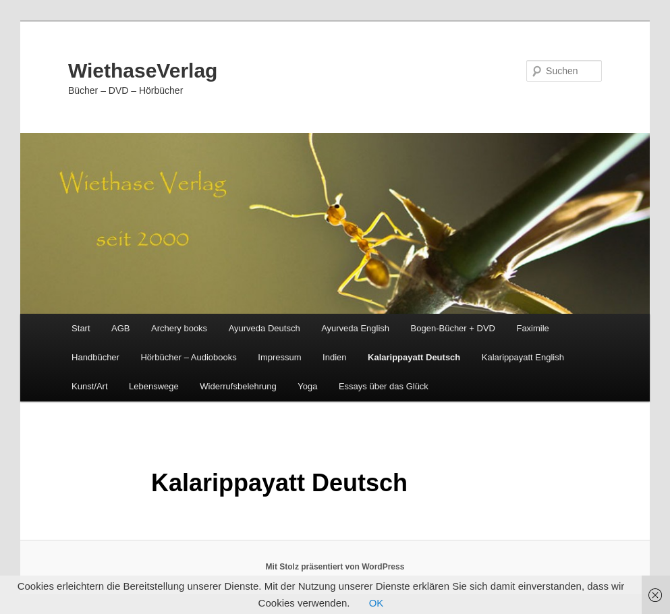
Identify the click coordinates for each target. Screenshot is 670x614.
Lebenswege (154, 386)
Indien (334, 357)
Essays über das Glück (383, 386)
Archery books (179, 328)
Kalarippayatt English (523, 357)
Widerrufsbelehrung (238, 386)
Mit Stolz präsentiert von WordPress (335, 566)
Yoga (307, 386)
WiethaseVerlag (143, 70)
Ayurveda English (355, 328)
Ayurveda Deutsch (264, 328)
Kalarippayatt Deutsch (414, 357)
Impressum (279, 357)
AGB (120, 328)
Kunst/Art (89, 386)
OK (376, 603)
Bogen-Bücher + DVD (453, 328)
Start (81, 328)
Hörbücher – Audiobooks (188, 357)
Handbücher (95, 357)
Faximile (532, 328)
